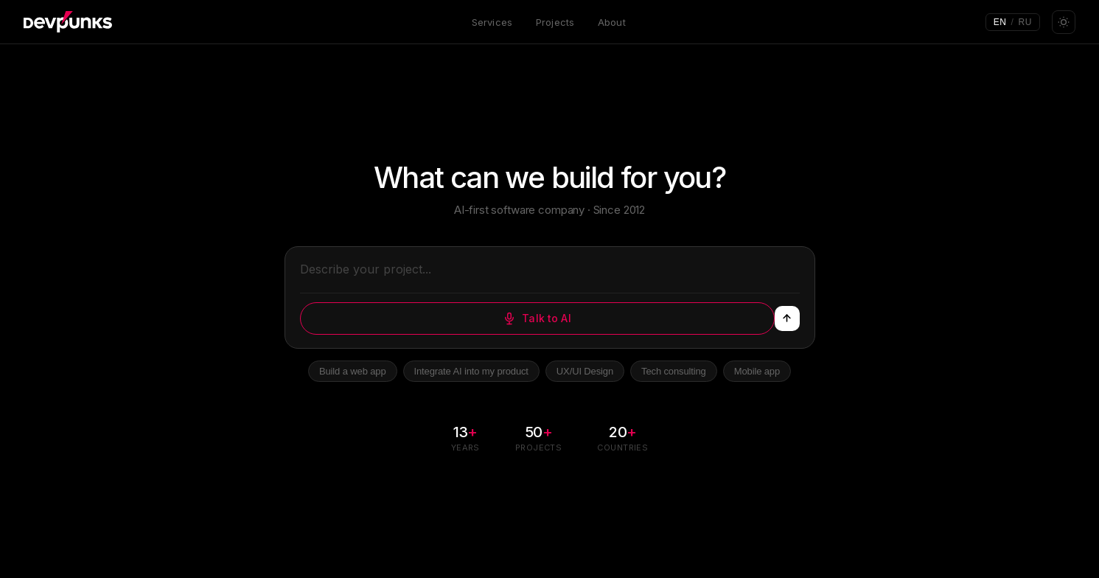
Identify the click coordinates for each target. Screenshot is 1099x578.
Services (492, 22)
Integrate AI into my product (471, 371)
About (612, 22)
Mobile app (757, 371)
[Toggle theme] (1063, 22)
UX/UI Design (585, 371)
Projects (555, 22)
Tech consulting (673, 371)
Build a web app (352, 371)
